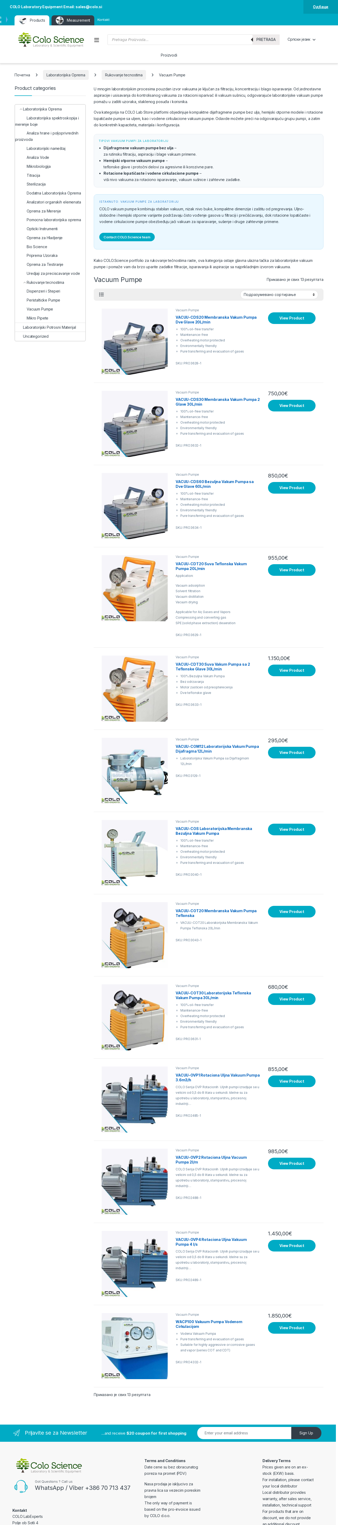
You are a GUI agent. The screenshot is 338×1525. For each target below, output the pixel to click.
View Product (291, 318)
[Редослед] (279, 294)
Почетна (22, 75)
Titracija (27, 175)
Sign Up (306, 1433)
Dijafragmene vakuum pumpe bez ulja (138, 148)
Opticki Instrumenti (36, 228)
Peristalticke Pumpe (37, 300)
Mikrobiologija (33, 166)
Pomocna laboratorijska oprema (48, 219)
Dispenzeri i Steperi (37, 291)
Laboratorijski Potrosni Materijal (45, 327)
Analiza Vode (32, 157)
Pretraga (266, 39)
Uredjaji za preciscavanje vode (47, 273)
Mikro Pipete (31, 318)
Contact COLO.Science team (127, 237)
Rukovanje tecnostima (124, 75)
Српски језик (299, 39)
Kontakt (103, 19)
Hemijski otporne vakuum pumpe (134, 160)
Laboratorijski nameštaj (40, 148)
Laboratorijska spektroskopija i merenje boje (47, 121)
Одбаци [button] (320, 6)
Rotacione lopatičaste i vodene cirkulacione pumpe (151, 173)
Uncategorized (32, 336)
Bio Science (31, 246)
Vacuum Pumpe (187, 310)
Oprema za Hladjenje (39, 237)
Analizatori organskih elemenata (48, 202)
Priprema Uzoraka (36, 255)
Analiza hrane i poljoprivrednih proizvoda (46, 136)
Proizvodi (169, 55)
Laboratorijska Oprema (65, 75)
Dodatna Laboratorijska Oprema (48, 193)
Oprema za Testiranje (39, 264)
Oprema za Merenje (38, 211)
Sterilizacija (30, 184)
